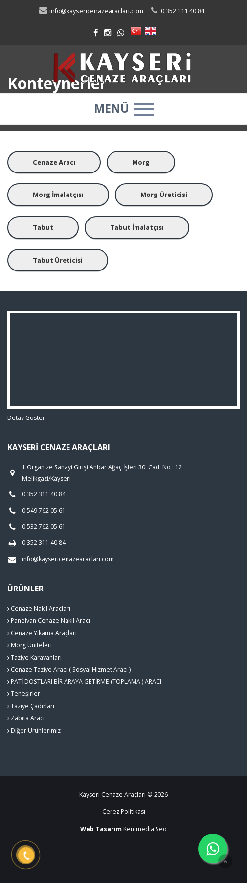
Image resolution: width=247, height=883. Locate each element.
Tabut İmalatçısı (137, 227)
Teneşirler (23, 693)
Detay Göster (26, 418)
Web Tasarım (101, 829)
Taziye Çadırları (30, 706)
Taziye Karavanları (34, 657)
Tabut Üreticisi (58, 260)
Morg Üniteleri (29, 645)
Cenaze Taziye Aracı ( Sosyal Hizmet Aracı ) (69, 669)
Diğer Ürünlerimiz (34, 730)
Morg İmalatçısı (58, 194)
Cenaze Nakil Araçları (38, 608)
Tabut (43, 227)
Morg (141, 162)
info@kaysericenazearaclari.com (90, 11)
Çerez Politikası (123, 812)
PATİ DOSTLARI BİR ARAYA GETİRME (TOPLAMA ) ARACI (84, 681)
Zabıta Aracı (26, 718)
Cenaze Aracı (54, 162)
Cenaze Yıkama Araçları (42, 633)
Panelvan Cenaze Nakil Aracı (48, 620)
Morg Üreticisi (163, 194)
